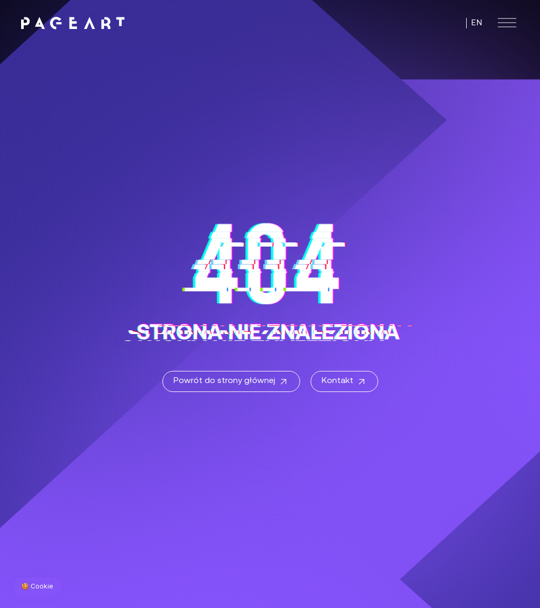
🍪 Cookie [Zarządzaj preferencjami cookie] (37, 586)
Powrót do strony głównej (231, 382)
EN (476, 23)
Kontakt (344, 382)
